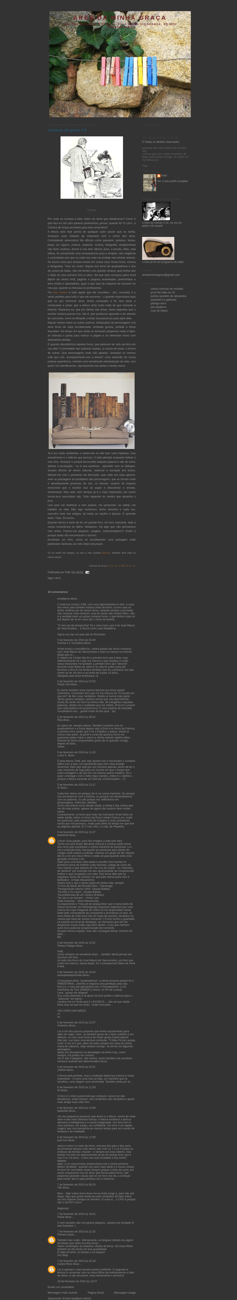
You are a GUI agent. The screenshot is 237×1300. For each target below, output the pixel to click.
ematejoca (64, 598)
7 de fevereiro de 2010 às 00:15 (76, 1184)
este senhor (60, 292)
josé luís (62, 1140)
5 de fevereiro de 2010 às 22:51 (76, 1066)
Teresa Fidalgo (66, 945)
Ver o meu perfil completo (172, 181)
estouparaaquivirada (69, 975)
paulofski (62, 1110)
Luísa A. (62, 755)
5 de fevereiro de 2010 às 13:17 (76, 784)
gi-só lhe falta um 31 (163, 292)
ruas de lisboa (159, 310)
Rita (59, 720)
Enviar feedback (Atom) (77, 1298)
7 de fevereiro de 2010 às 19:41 (76, 1214)
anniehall (62, 835)
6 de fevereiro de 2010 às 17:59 (76, 1137)
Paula (60, 1217)
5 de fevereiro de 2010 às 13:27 (76, 832)
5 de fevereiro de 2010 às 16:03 (76, 972)
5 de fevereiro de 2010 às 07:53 (76, 681)
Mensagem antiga (125, 1292)
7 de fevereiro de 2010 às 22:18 (76, 1260)
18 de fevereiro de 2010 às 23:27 (77, 1281)
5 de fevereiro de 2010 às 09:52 (76, 717)
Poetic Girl (63, 684)
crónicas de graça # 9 (67, 130)
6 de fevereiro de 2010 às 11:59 (76, 1087)
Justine (61, 1069)
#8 (134, 566)
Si (58, 787)
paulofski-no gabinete (163, 299)
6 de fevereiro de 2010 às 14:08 (76, 1107)
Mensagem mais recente (62, 1292)
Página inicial (96, 1292)
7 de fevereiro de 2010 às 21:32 (76, 1231)
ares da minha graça (120, 17)
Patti (164, 175)
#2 (111, 566)
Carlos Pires (64, 1263)
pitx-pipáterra (159, 307)
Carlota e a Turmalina (70, 643)
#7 (130, 566)
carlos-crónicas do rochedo (167, 288)
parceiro (106, 552)
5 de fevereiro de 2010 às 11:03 (76, 752)
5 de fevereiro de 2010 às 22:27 (76, 1022)
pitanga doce (158, 303)
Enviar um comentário (61, 1287)
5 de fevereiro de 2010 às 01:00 (76, 640)
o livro (57, 578)
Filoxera (62, 1234)
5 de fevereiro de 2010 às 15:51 (76, 942)
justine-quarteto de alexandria (168, 296)
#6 (127, 566)
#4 (119, 566)
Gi (58, 1090)
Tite (59, 1187)
